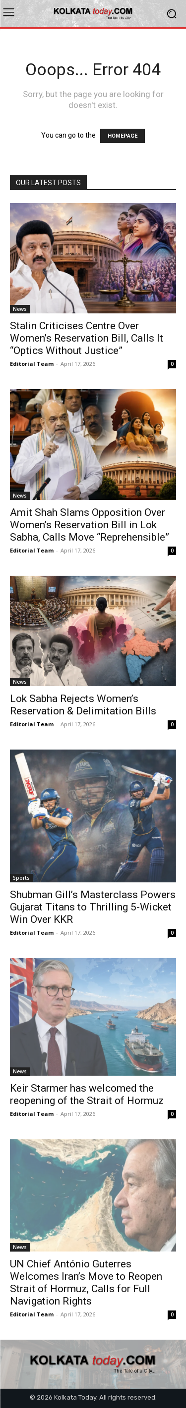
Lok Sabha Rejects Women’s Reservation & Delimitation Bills (83, 705)
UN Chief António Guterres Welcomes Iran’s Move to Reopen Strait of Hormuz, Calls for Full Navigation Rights (86, 1282)
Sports (21, 877)
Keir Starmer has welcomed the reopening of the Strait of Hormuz (87, 1094)
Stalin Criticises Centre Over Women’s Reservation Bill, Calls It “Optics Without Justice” (86, 338)
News (20, 308)
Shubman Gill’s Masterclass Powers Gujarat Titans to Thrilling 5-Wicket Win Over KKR (93, 907)
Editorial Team (32, 363)
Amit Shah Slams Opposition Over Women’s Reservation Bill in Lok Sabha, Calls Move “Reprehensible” (89, 524)
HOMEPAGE (122, 136)
